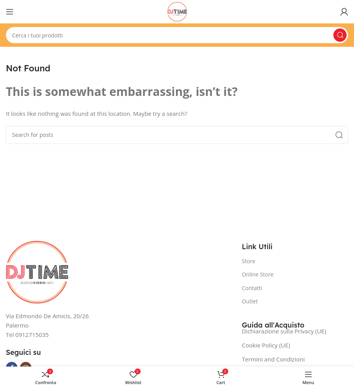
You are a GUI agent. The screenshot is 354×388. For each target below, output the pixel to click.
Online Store (257, 274)
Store (248, 261)
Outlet (250, 301)
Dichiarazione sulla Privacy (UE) (284, 331)
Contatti (252, 288)
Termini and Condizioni (273, 359)
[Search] (177, 35)
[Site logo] (177, 11)
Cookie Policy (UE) (266, 345)
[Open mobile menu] (10, 11)
